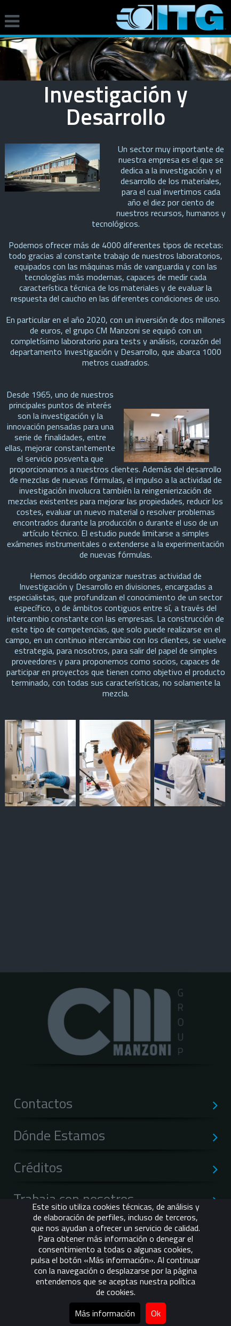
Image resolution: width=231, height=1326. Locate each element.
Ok (156, 1313)
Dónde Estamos (120, 1135)
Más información (105, 1313)
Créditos (120, 1167)
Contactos (120, 1103)
